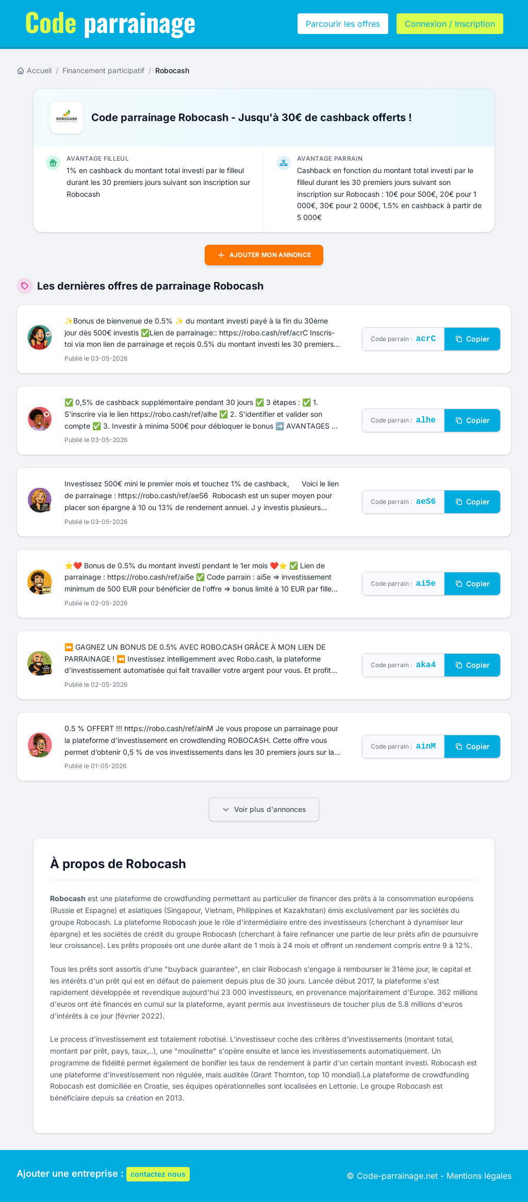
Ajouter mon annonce (264, 255)
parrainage (110, 21)
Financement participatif (103, 70)
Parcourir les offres (343, 24)
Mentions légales (479, 1176)
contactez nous (158, 1174)
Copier (472, 338)
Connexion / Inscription (450, 24)
